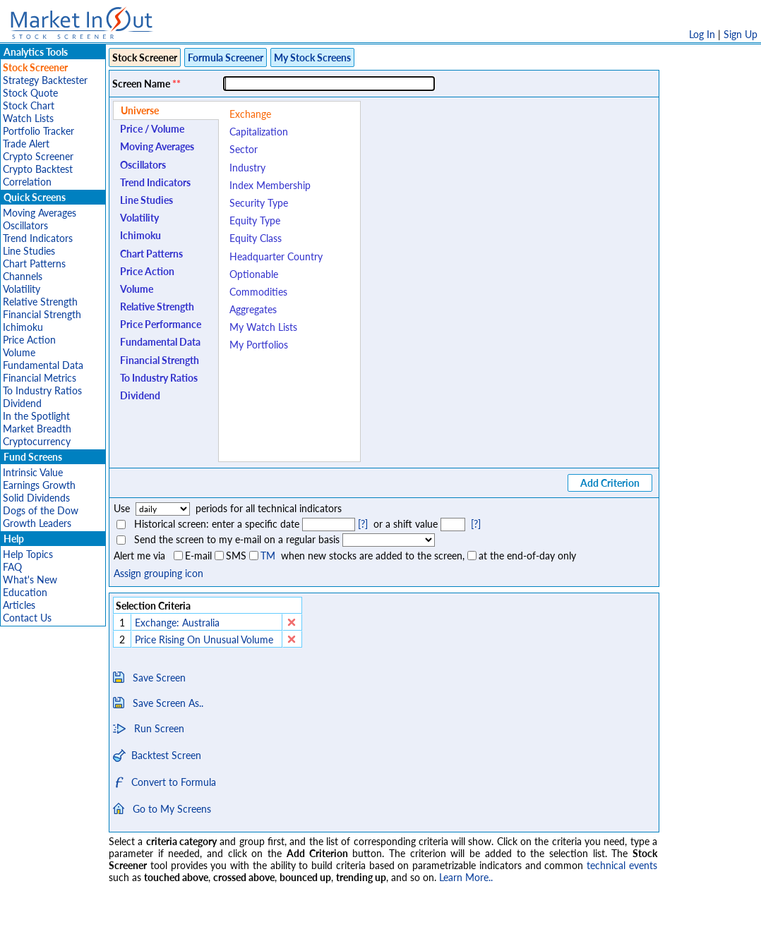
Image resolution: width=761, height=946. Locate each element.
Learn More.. (466, 877)
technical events (622, 865)
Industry (247, 168)
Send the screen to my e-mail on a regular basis (237, 539)
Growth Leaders (37, 523)
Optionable (253, 274)
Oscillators (25, 225)
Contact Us (27, 618)
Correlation (27, 182)
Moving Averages (39, 213)
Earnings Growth (39, 485)
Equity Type (254, 220)
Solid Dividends (36, 498)
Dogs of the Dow (40, 510)
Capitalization (258, 132)
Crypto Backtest (38, 169)
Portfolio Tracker (38, 131)
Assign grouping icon (158, 573)
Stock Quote (30, 93)
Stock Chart (28, 105)
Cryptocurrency (37, 441)
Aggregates (253, 309)
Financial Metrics (39, 378)
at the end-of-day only (527, 556)
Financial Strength (42, 314)
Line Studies (29, 251)
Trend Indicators (38, 238)
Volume (19, 352)
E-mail (198, 556)
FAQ (12, 567)
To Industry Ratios (42, 390)
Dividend (22, 403)
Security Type (258, 203)
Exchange (250, 114)
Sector (243, 149)
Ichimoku (23, 327)
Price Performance (160, 324)
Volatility (21, 289)
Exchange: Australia (177, 623)
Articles (19, 605)
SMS (236, 556)
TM (267, 556)
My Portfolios (258, 345)
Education (25, 592)
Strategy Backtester (45, 80)
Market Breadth (37, 429)
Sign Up (740, 34)
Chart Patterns (34, 263)
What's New (30, 580)
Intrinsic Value (33, 472)
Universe (140, 110)
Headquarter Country (276, 256)
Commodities (258, 292)
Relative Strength (40, 302)
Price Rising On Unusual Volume (205, 639)
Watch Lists (28, 118)
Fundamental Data (43, 365)
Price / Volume (152, 129)
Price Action (29, 340)
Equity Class (255, 238)
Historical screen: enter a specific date (216, 524)
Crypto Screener (38, 156)
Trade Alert (26, 144)
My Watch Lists (263, 327)
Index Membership (270, 185)
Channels (22, 276)
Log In (702, 34)
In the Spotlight (36, 416)
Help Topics (28, 554)
